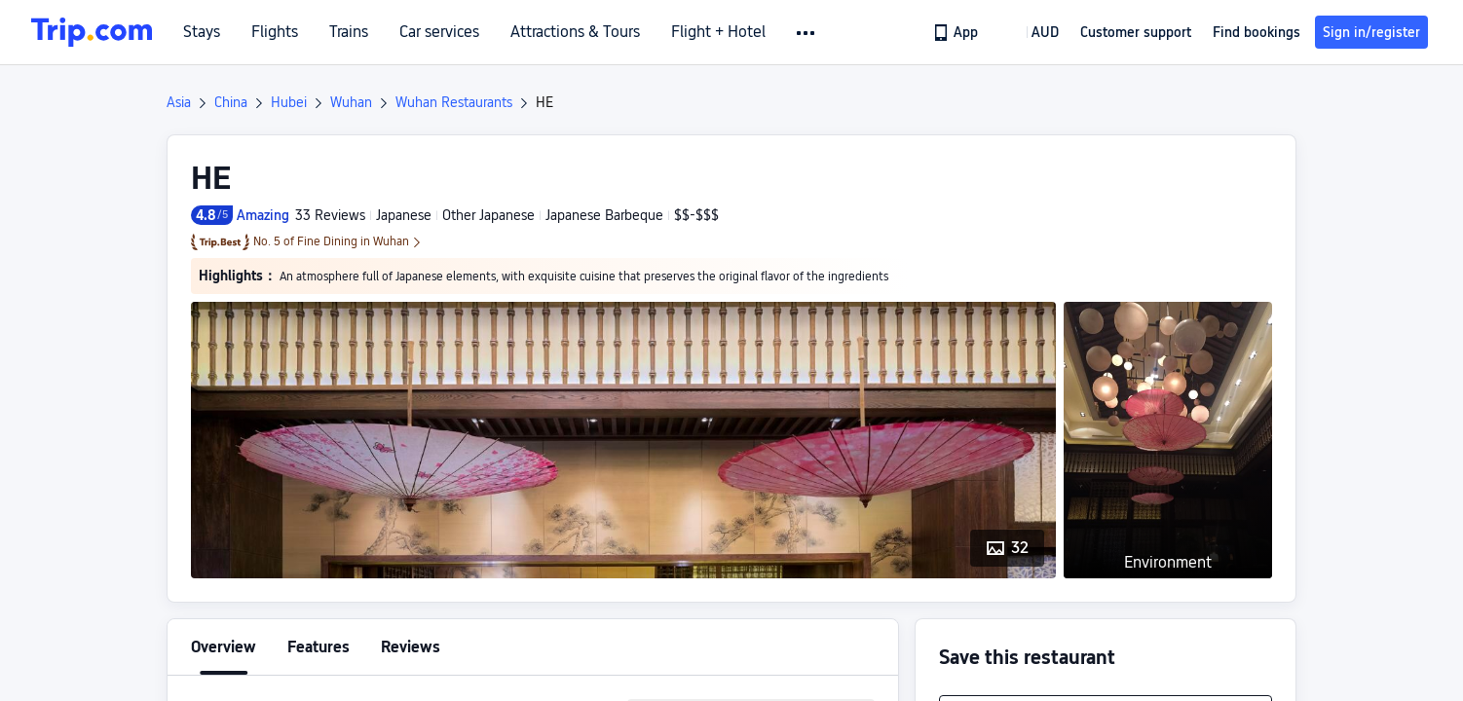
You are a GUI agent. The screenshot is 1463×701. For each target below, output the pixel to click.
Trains (348, 32)
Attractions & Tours (575, 32)
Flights (274, 32)
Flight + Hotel (718, 32)
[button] (807, 33)
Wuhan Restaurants (453, 102)
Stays (201, 32)
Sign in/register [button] (1371, 32)
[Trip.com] (91, 32)
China (230, 102)
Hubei (289, 102)
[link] (957, 32)
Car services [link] (439, 32)
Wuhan (351, 102)
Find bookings (1256, 32)
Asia (179, 102)
